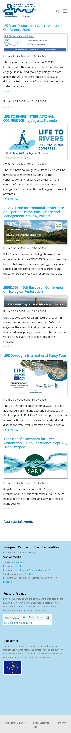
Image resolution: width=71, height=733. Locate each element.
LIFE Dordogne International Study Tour (34, 355)
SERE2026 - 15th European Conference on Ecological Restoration (33, 289)
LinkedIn (18, 566)
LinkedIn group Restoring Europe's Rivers (34, 570)
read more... (10, 91)
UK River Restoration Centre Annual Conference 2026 (31, 27)
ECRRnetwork (18, 562)
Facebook (8, 581)
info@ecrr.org (29, 552)
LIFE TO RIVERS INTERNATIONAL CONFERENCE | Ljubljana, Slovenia (30, 118)
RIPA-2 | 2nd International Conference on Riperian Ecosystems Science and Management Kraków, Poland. (33, 212)
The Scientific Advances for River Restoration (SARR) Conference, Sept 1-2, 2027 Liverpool (35, 443)
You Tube (29, 573)
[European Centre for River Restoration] (19, 10)
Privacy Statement (41, 722)
